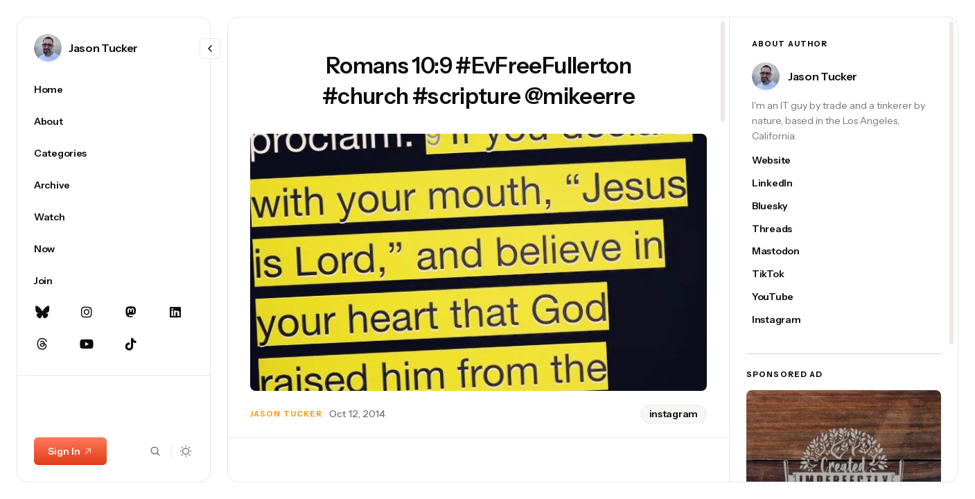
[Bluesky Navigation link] (42, 312)
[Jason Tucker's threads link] (783, 229)
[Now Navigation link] (114, 249)
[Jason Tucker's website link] (783, 160)
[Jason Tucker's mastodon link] (783, 251)
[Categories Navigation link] (114, 153)
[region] (113, 279)
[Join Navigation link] (114, 281)
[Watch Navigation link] (114, 217)
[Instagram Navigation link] (86, 312)
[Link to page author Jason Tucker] (48, 48)
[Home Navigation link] (114, 89)
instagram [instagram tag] (673, 414)
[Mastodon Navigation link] (131, 312)
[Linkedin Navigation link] (175, 312)
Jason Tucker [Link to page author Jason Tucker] (103, 48)
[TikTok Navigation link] (131, 344)
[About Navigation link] (114, 121)
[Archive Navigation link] (114, 185)
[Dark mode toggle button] (186, 451)
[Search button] (155, 451)
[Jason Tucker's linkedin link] (783, 183)
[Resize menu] (210, 48)
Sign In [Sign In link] (70, 451)
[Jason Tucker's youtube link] (783, 297)
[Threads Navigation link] (42, 344)
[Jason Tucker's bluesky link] (783, 206)
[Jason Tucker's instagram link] (783, 319)
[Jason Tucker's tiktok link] (783, 274)
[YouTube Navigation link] (86, 344)
